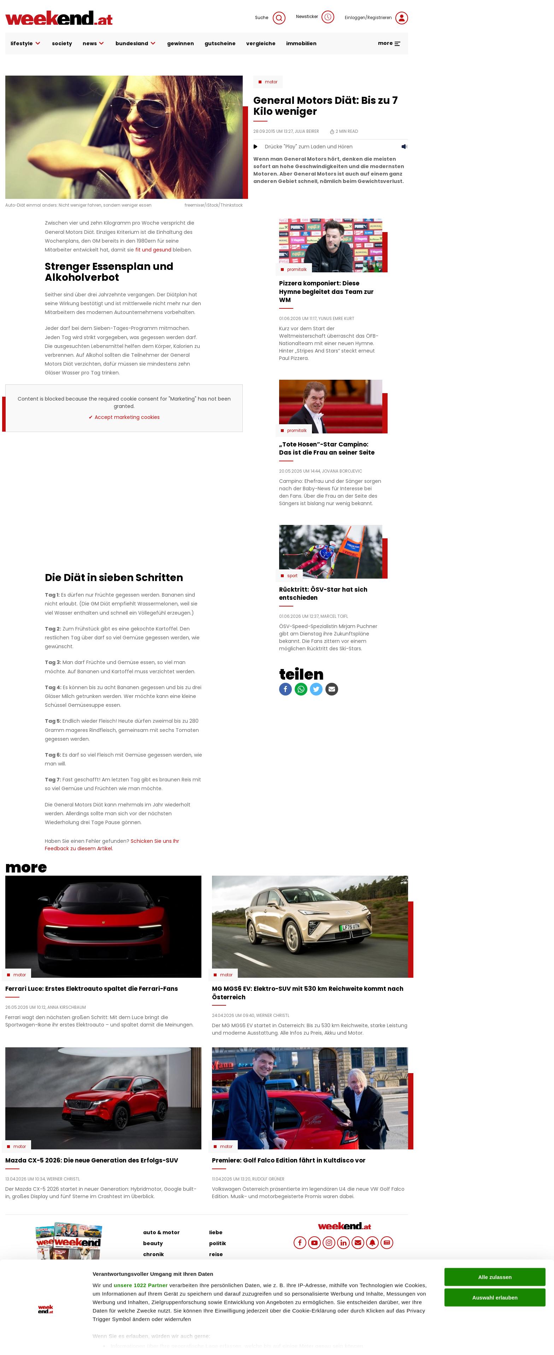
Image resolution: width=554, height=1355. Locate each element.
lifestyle (26, 43)
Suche (270, 18)
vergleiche (261, 43)
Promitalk (297, 269)
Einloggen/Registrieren (376, 18)
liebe (216, 1232)
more (389, 43)
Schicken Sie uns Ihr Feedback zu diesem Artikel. (112, 845)
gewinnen (180, 43)
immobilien (301, 43)
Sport (292, 576)
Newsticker (315, 17)
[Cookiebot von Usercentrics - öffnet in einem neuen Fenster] (46, 1341)
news (94, 43)
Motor (271, 82)
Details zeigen (376, 1341)
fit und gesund (153, 249)
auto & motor (161, 1232)
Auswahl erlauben (495, 1272)
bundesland (136, 43)
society (62, 43)
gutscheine (220, 43)
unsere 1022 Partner (141, 1260)
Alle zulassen (495, 1252)
